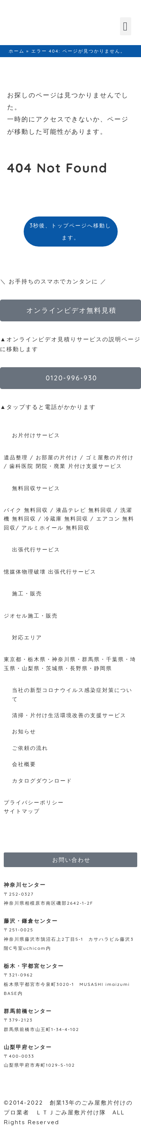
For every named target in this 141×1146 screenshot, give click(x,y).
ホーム (16, 51)
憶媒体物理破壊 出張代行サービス (50, 571)
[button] (125, 26)
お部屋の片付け (57, 457)
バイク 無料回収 (26, 510)
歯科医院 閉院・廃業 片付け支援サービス (65, 466)
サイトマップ (22, 811)
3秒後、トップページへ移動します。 (71, 231)
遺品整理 (16, 457)
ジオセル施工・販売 (31, 615)
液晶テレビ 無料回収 (84, 510)
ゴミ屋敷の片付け (110, 457)
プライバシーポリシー (34, 802)
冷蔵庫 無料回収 (66, 518)
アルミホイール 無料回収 (55, 527)
